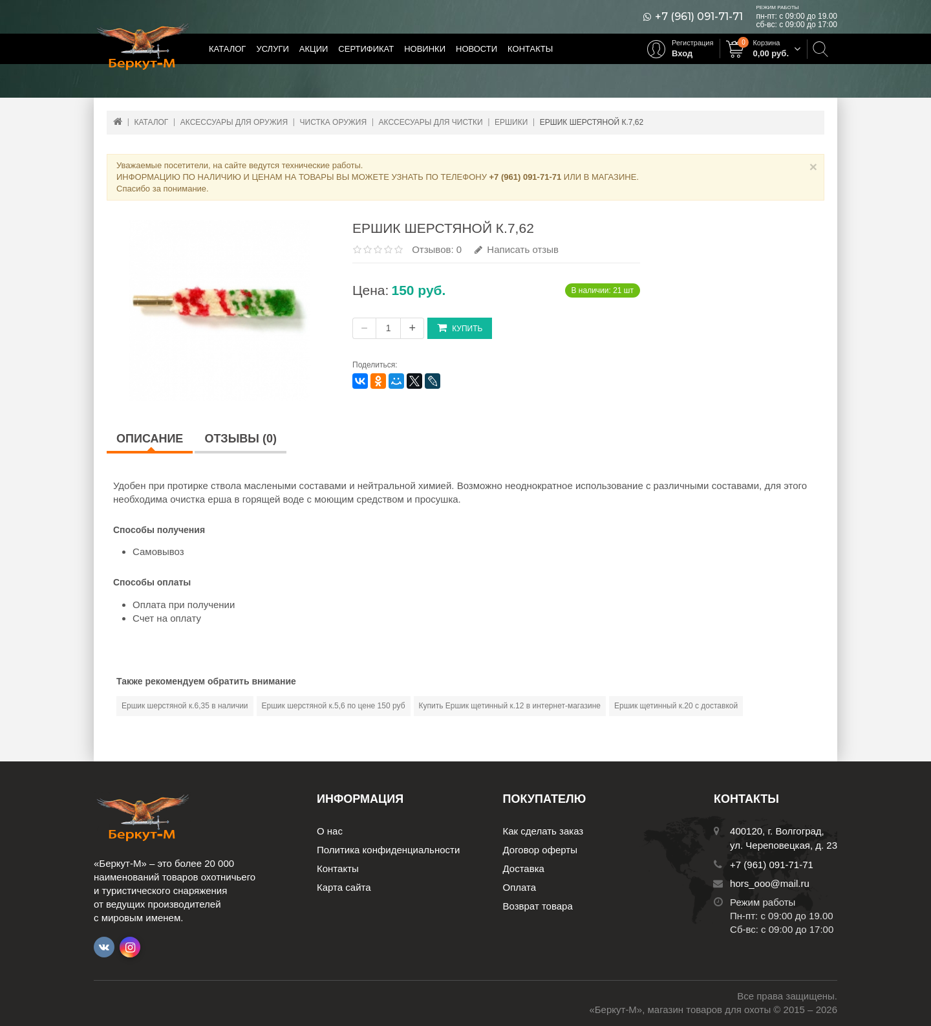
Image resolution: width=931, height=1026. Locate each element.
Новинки (424, 49)
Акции (313, 49)
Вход (682, 53)
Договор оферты (540, 849)
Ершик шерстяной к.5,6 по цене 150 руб (333, 705)
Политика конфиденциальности (388, 849)
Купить (459, 327)
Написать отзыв (517, 249)
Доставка (523, 868)
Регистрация (692, 43)
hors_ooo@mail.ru (769, 883)
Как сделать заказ (543, 830)
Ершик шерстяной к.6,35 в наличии (185, 705)
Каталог (227, 49)
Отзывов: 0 (437, 249)
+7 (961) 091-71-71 (699, 17)
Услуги (272, 49)
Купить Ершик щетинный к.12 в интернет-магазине (510, 705)
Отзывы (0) (240, 438)
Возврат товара (538, 905)
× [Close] (813, 166)
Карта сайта (344, 887)
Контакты (530, 49)
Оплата (520, 887)
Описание (149, 438)
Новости (476, 49)
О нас (330, 830)
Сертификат (366, 49)
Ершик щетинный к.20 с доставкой (676, 705)
